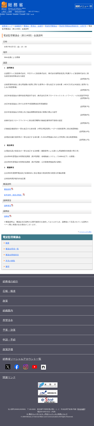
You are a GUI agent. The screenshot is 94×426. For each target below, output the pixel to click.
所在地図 (81, 409)
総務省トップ (7, 26)
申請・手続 (9, 339)
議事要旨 (8, 206)
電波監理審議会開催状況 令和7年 (72, 26)
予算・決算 (9, 329)
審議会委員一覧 (12, 249)
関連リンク (9, 377)
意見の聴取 (10, 261)
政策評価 (8, 349)
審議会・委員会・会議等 (33, 26)
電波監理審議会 (51, 26)
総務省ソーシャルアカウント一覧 (22, 359)
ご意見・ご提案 (6, 11)
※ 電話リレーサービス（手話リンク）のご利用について (46, 414)
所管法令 (8, 320)
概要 (7, 243)
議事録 (6, 216)
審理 (7, 266)
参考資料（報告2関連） (14, 195)
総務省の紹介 (10, 281)
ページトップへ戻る (85, 231)
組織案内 (18, 26)
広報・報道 (9, 291)
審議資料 (8, 189)
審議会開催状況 (12, 255)
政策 (5, 300)
